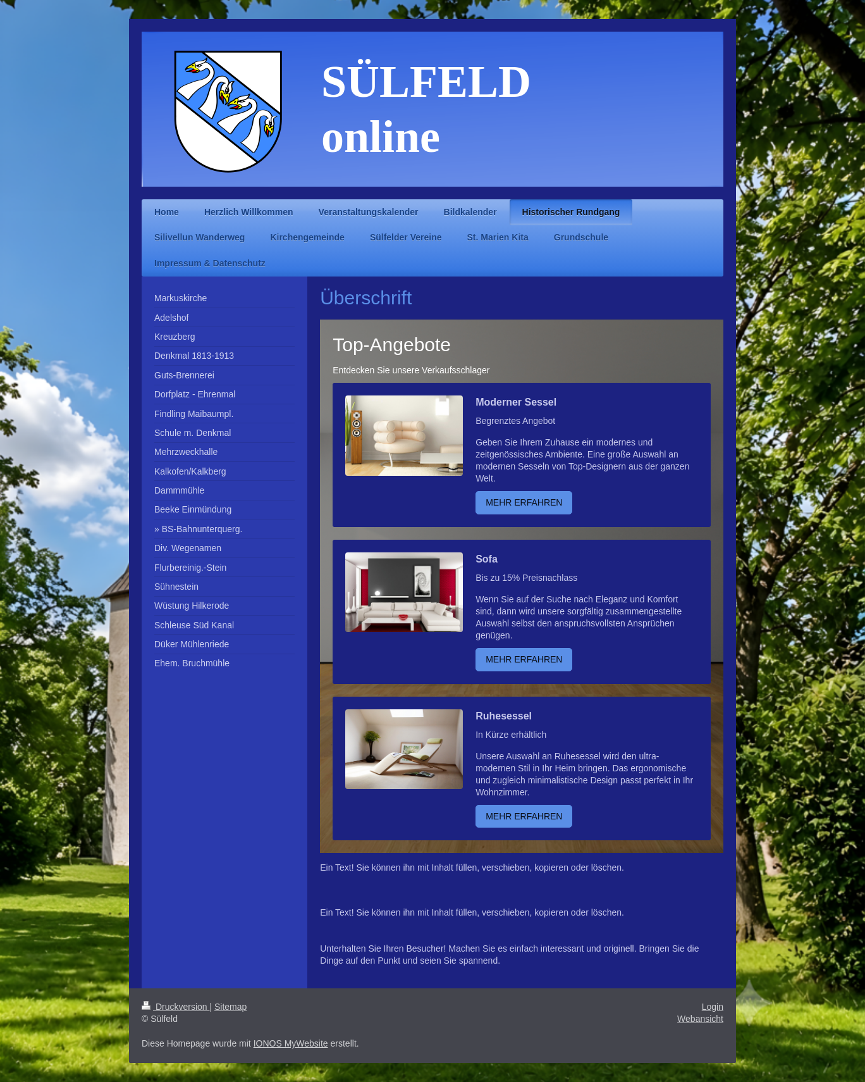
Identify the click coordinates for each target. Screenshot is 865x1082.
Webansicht (700, 1019)
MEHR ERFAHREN (524, 502)
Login (712, 1007)
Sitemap (230, 1007)
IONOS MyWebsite (291, 1043)
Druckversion (175, 1007)
